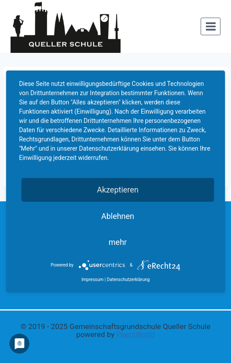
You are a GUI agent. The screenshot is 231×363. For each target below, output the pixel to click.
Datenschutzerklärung (128, 279)
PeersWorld (135, 334)
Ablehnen (117, 216)
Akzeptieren (118, 189)
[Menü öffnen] (210, 26)
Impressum (92, 279)
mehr (118, 242)
